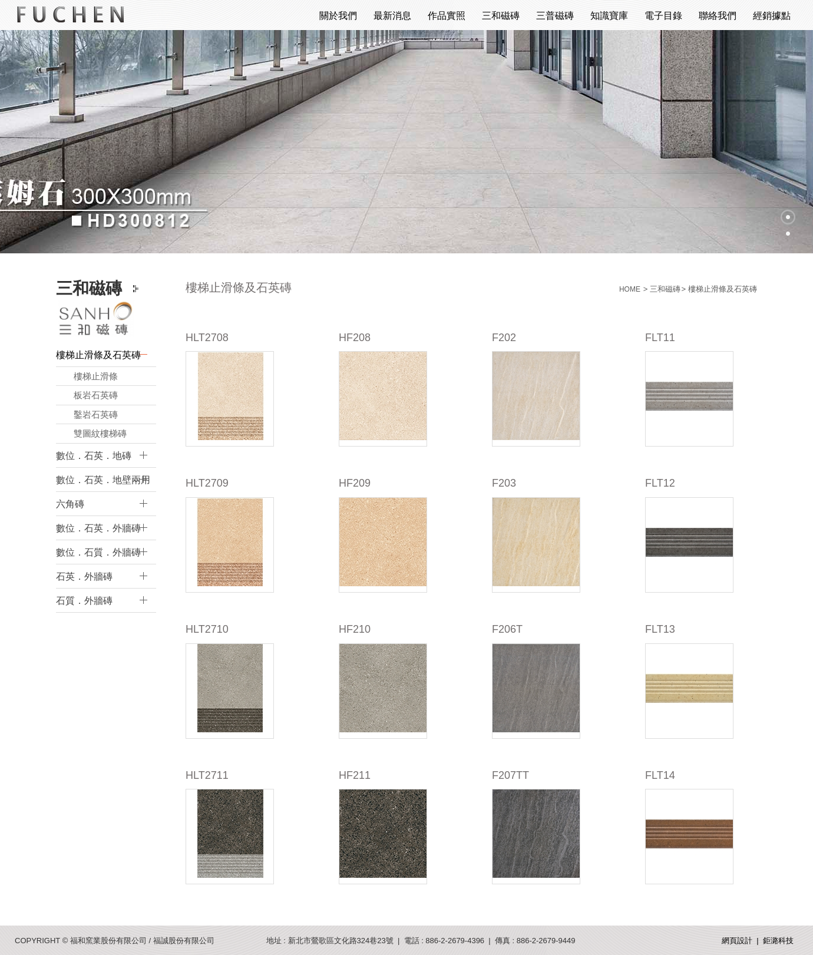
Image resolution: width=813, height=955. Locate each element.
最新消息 (392, 16)
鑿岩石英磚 (96, 414)
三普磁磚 (555, 16)
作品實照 (446, 16)
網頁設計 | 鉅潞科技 (758, 940)
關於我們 (338, 16)
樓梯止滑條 (96, 376)
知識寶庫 (609, 16)
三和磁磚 (501, 16)
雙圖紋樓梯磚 (100, 433)
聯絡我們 (717, 16)
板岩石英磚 (96, 395)
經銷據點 (772, 16)
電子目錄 (663, 16)
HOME (629, 289)
